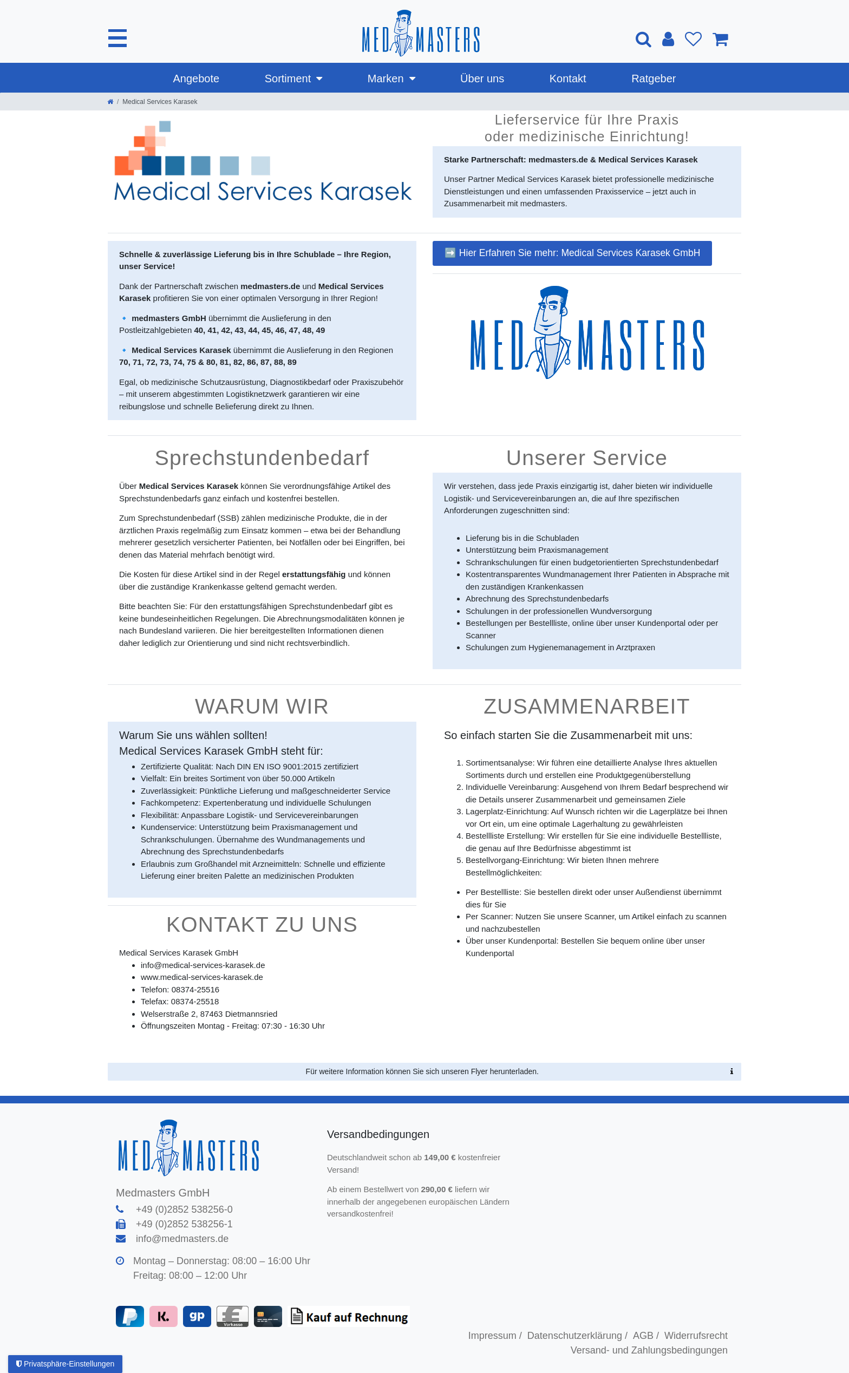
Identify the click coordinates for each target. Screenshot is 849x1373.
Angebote (196, 78)
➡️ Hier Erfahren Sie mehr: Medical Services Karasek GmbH (572, 252)
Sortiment (288, 78)
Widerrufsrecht (696, 1335)
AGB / (646, 1335)
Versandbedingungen (380, 1134)
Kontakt (568, 78)
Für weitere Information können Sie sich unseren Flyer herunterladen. (519, 1072)
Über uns (482, 78)
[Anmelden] (668, 39)
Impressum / (495, 1335)
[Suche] (643, 38)
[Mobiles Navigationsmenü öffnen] (118, 38)
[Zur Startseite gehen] (110, 102)
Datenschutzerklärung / (577, 1335)
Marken (386, 78)
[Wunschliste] (693, 39)
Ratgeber (653, 78)
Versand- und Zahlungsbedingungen (649, 1350)
